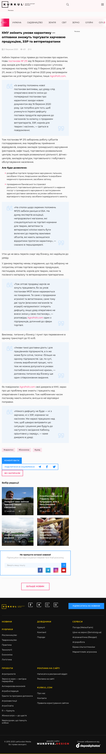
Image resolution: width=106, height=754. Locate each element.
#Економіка (24, 450)
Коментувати (11, 460)
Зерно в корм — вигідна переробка (14, 680)
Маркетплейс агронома (85, 652)
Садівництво (35, 23)
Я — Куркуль (8, 711)
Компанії (41, 632)
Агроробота (79, 642)
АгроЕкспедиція (10, 691)
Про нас (41, 693)
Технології (7, 650)
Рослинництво (9, 635)
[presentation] (2, 23)
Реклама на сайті (45, 679)
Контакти (42, 698)
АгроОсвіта (7, 706)
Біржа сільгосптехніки (84, 647)
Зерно (75, 23)
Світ (64, 23)
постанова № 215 (18, 61)
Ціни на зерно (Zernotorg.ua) (87, 632)
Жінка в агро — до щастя (14, 716)
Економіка (7, 655)
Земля (52, 23)
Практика (6, 645)
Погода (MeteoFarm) (83, 628)
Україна (16, 23)
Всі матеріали (12, 473)
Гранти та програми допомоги (17, 696)
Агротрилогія (9, 674)
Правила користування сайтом (53, 703)
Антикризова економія (13, 686)
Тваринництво (9, 640)
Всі (4, 23)
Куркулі (41, 628)
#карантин (8, 450)
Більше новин (35, 586)
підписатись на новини (86, 606)
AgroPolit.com (58, 76)
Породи (41, 637)
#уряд (37, 450)
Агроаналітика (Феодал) (85, 637)
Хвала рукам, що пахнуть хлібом (14, 722)
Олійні (89, 23)
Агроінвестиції (9, 701)
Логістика (7, 660)
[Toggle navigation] (102, 4)
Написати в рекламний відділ (52, 674)
